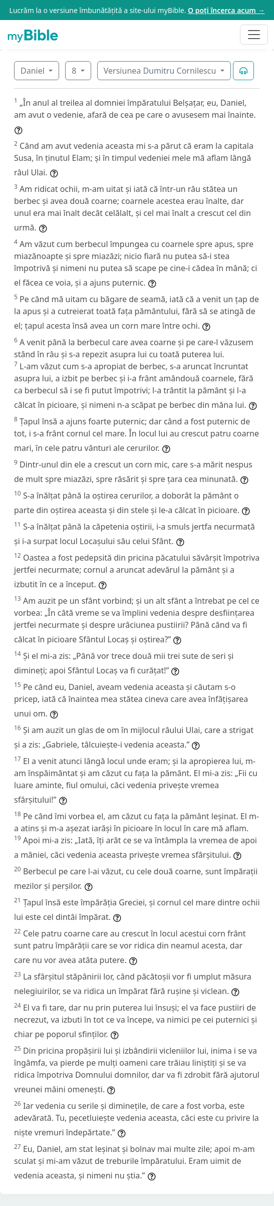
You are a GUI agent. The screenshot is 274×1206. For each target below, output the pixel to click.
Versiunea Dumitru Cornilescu (161, 70)
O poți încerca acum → (226, 10)
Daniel (34, 70)
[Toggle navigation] (254, 35)
